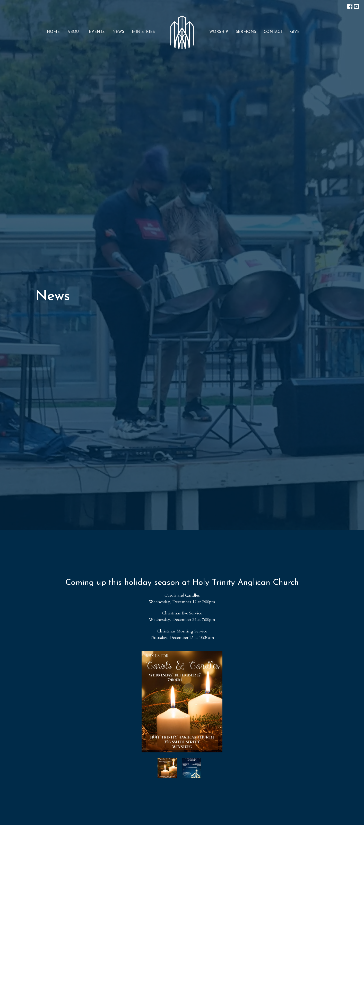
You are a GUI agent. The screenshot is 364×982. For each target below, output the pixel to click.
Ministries (143, 32)
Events (97, 32)
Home (53, 32)
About (74, 32)
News (118, 32)
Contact (273, 32)
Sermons (246, 32)
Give (295, 32)
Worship (218, 32)
